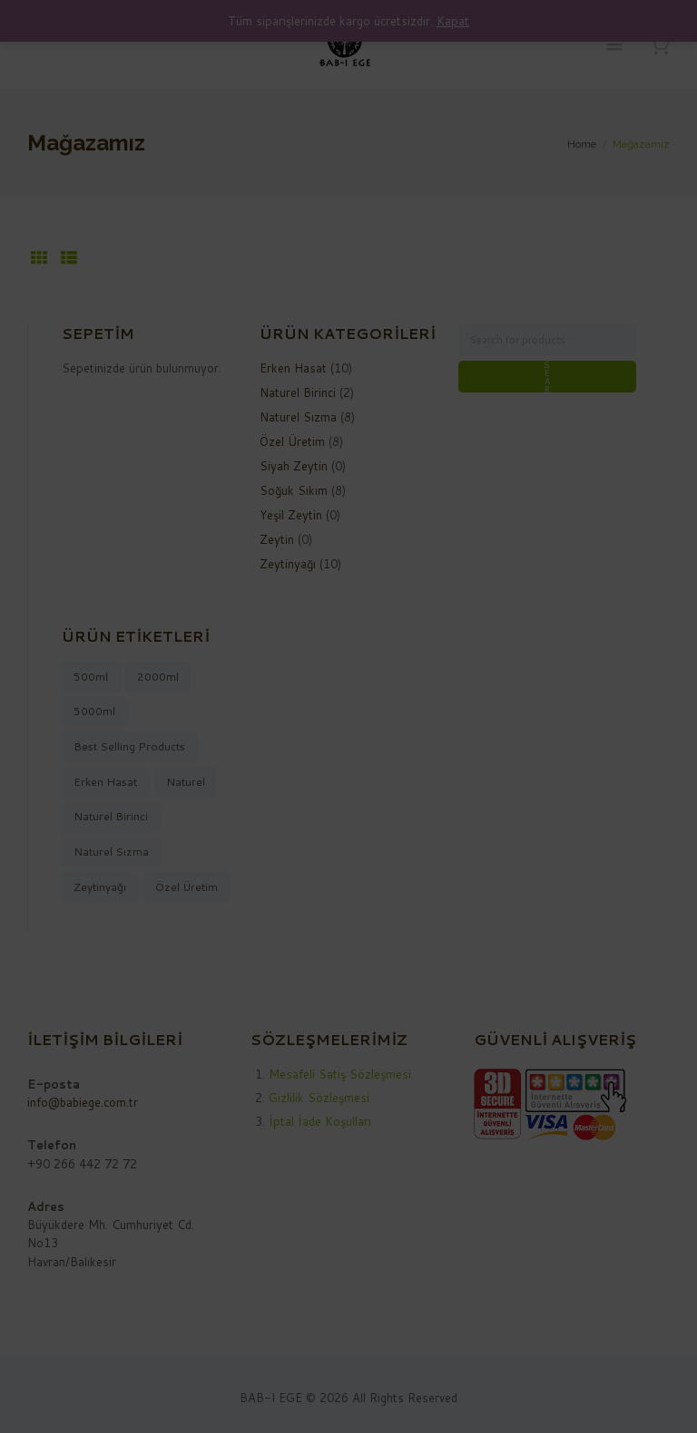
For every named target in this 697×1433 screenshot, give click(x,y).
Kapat (453, 21)
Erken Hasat (293, 368)
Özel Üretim (292, 441)
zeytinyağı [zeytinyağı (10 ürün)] (100, 887)
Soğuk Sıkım (294, 490)
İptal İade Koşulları (320, 1121)
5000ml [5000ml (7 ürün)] (94, 711)
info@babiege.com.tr (82, 1102)
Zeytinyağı (288, 564)
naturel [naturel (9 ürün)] (185, 781)
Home (581, 144)
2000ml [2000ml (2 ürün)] (158, 676)
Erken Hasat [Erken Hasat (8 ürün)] (105, 781)
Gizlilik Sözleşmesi (319, 1097)
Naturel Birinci (298, 392)
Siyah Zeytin (294, 466)
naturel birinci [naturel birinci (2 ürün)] (111, 816)
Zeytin (277, 539)
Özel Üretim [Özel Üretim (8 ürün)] (186, 887)
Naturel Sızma (298, 417)
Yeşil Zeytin (291, 515)
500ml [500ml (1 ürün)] (91, 676)
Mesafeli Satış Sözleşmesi (340, 1074)
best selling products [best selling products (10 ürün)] (129, 746)
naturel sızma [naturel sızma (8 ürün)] (111, 851)
